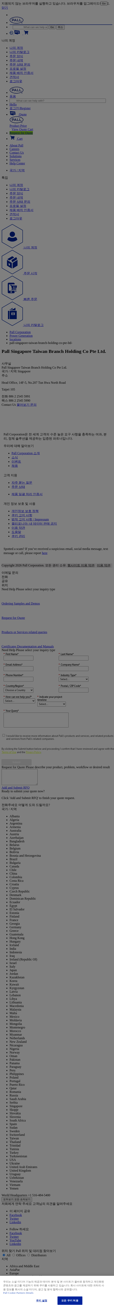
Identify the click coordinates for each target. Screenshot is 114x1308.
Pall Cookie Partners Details (18, 1292)
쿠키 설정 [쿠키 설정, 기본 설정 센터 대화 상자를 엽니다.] (41, 1300)
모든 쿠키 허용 (69, 1300)
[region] (57, 1292)
